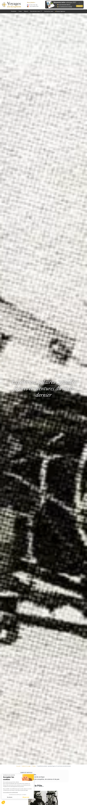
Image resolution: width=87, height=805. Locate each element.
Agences (60, 11)
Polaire (34, 766)
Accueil (18, 766)
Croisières (13, 11)
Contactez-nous (48, 11)
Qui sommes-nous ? (35, 11)
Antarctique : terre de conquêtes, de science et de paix (40, 779)
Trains (20, 11)
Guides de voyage (26, 766)
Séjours (26, 11)
